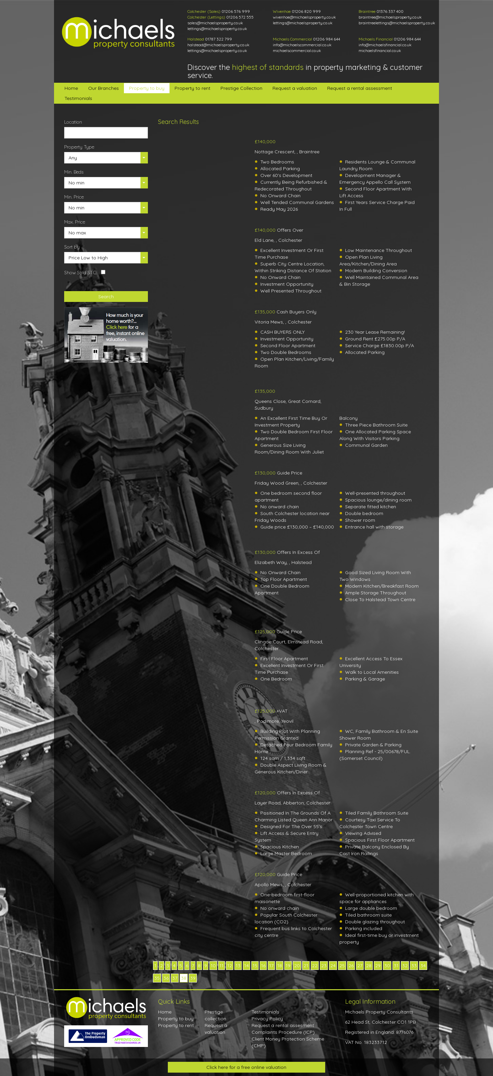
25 (342, 966)
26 (351, 966)
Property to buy (146, 88)
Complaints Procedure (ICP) (283, 1032)
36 (165, 978)
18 (279, 966)
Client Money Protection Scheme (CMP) (288, 1042)
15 (255, 966)
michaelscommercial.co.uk (297, 50)
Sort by (72, 247)
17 (271, 966)
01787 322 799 (218, 39)
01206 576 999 (236, 11)
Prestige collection (215, 1015)
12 (229, 966)
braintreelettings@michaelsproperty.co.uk (397, 22)
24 (333, 966)
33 (414, 966)
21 (306, 966)
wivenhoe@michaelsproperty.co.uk (304, 17)
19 (288, 966)
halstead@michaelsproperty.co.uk (218, 44)
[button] (106, 157)
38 (183, 978)
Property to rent (192, 88)
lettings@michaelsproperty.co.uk (217, 28)
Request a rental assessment (359, 88)
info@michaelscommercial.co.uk (302, 44)
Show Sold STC (80, 273)
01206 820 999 (306, 11)
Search (106, 296)
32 (405, 966)
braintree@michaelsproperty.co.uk (390, 17)
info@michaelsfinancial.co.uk (385, 44)
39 (193, 978)
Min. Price (74, 197)
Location (73, 122)
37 (174, 978)
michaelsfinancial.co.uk (380, 50)
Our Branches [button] (103, 88)
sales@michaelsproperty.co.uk (215, 22)
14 (246, 966)
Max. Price (74, 222)
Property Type (79, 147)
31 (396, 966)
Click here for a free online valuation (246, 1067)
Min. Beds (73, 172)
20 (297, 966)
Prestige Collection (241, 88)
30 (387, 966)
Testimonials (78, 98)
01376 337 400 (390, 11)
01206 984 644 (326, 39)
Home (71, 88)
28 (368, 966)
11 (221, 966)
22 (314, 966)
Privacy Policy (267, 1019)
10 (213, 966)
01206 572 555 (240, 17)
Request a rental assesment (283, 1025)
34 (423, 966)
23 (324, 966)
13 (238, 966)
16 (263, 966)
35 (157, 978)
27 (359, 966)
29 (378, 966)
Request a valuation (295, 88)
